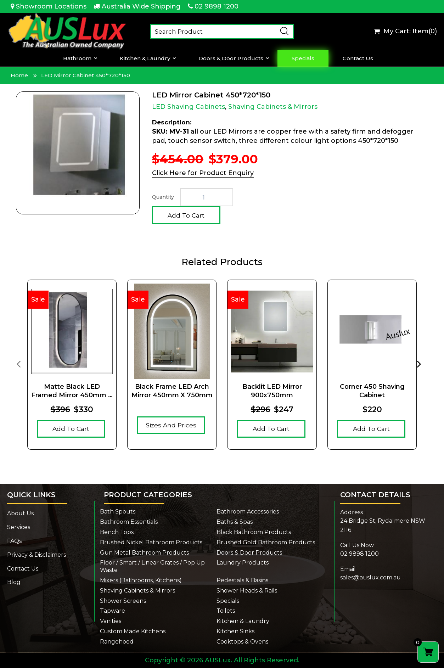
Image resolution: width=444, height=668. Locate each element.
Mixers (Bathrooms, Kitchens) (141, 580)
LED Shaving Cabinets (188, 107)
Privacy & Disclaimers (36, 554)
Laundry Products (243, 562)
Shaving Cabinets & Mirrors (272, 107)
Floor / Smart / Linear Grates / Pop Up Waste (152, 566)
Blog (14, 582)
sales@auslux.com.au (370, 577)
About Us (20, 513)
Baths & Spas (235, 521)
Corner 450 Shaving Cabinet (372, 391)
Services (18, 527)
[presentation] (18, 364)
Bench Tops (117, 532)
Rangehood (117, 641)
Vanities (110, 621)
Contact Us (358, 58)
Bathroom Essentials (129, 521)
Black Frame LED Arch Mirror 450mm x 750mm (172, 391)
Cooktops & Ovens (242, 641)
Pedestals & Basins (242, 580)
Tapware (112, 610)
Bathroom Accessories (248, 511)
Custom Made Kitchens (132, 631)
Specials (303, 58)
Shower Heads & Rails (247, 590)
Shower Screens (123, 600)
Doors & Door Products (231, 58)
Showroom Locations (51, 6)
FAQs (14, 541)
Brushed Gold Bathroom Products (266, 542)
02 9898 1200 (216, 6)
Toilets (226, 610)
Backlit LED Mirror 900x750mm (272, 391)
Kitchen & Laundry (145, 58)
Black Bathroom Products (254, 532)
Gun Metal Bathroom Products (144, 552)
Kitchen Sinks (235, 631)
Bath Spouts (117, 511)
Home (19, 75)
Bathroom (77, 58)
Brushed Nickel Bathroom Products (151, 542)
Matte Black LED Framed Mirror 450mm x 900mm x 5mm (71, 391)
